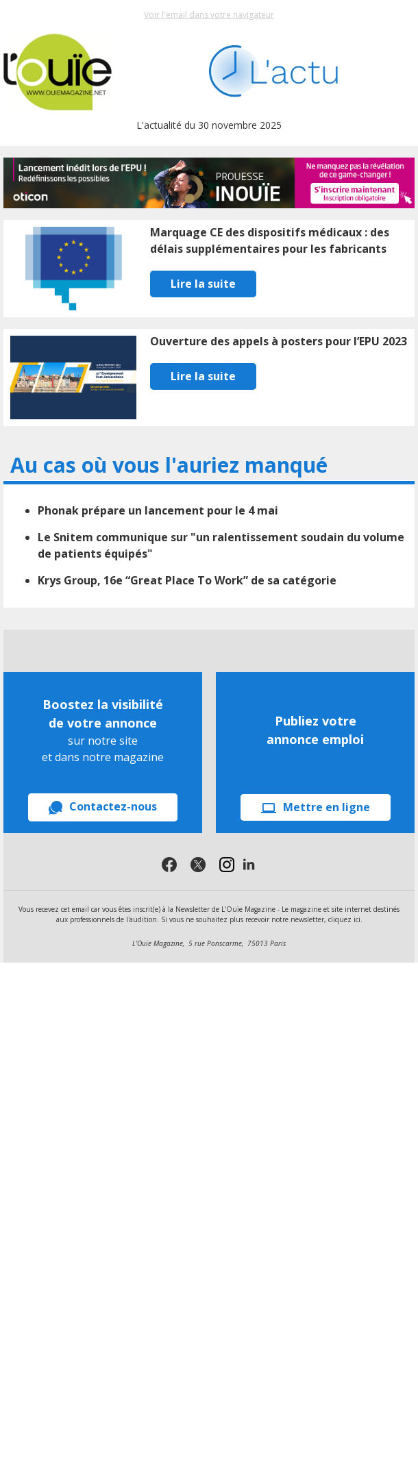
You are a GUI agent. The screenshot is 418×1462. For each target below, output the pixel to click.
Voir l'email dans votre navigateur (209, 15)
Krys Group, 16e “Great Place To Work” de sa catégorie (187, 580)
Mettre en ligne (315, 807)
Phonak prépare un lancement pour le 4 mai (158, 510)
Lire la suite (203, 283)
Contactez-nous (103, 807)
